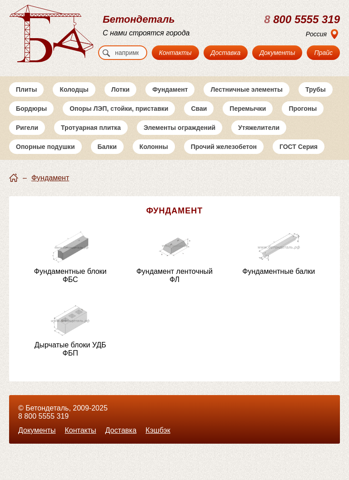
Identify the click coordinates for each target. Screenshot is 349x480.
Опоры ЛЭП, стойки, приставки (119, 108)
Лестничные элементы (246, 89)
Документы (277, 52)
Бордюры (31, 108)
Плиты (26, 89)
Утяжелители (258, 127)
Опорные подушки (45, 146)
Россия (316, 34)
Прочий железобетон (224, 146)
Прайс (323, 52)
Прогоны (303, 108)
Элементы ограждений (179, 127)
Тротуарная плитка (91, 127)
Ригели (27, 127)
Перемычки (247, 108)
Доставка (226, 52)
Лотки (120, 89)
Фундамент (170, 89)
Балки (107, 146)
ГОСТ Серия (298, 146)
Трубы (315, 89)
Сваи (199, 108)
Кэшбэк (157, 430)
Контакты (175, 52)
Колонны (154, 146)
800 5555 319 (302, 19)
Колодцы (74, 89)
